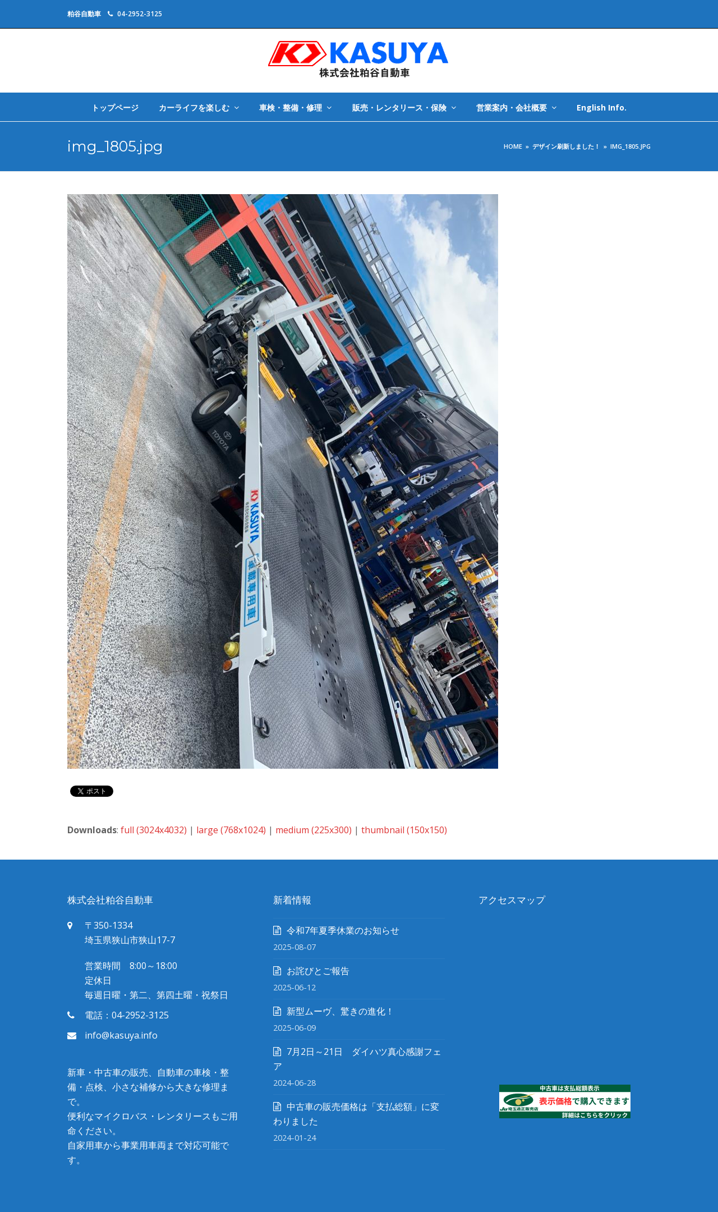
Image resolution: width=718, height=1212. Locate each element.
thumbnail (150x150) (404, 830)
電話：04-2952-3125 (127, 1015)
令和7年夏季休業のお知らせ (343, 930)
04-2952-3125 (139, 14)
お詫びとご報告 (318, 971)
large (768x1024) (231, 830)
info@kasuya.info (121, 1035)
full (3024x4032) (154, 830)
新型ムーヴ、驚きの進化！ (340, 1011)
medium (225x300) (313, 830)
